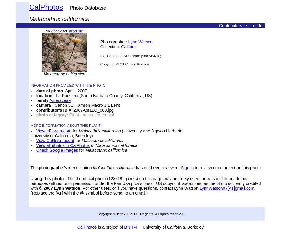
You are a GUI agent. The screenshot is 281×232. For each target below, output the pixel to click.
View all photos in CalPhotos (63, 145)
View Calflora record (55, 140)
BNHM (130, 227)
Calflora (128, 46)
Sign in (187, 167)
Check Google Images (57, 150)
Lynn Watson (140, 42)
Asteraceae (60, 100)
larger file (75, 31)
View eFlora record (54, 131)
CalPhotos (46, 7)
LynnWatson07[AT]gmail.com (227, 188)
